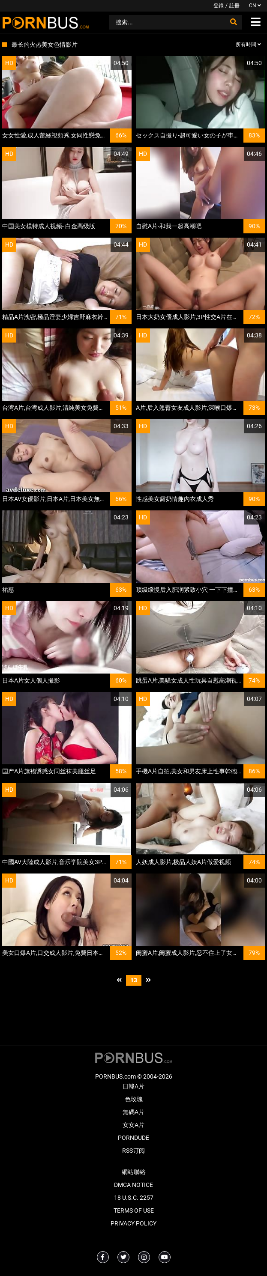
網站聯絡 (134, 1172)
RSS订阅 (133, 1150)
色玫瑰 (134, 1099)
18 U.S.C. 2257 (133, 1197)
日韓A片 (133, 1086)
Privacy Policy (133, 1223)
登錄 (218, 6)
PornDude (133, 1137)
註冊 (234, 6)
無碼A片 (133, 1112)
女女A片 (133, 1124)
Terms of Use (134, 1210)
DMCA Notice (133, 1184)
